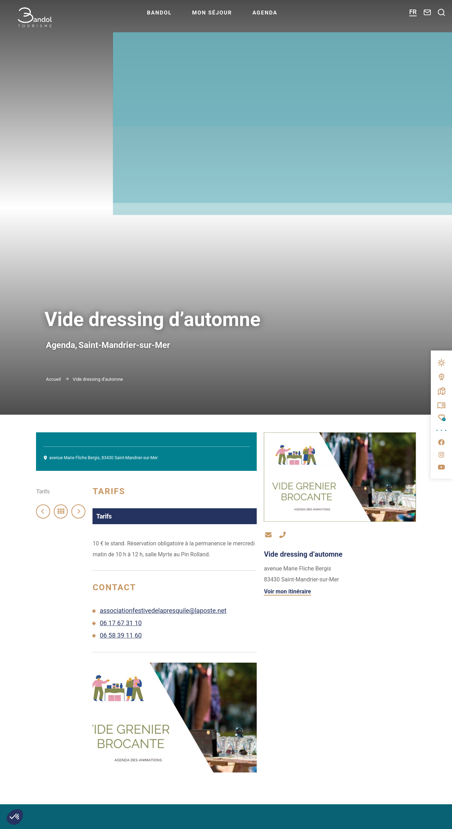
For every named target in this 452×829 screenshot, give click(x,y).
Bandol (171, 16)
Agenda (280, 16)
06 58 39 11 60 (121, 642)
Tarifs (42, 491)
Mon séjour (225, 16)
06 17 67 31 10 (121, 630)
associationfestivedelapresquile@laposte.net (163, 617)
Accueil (53, 379)
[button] (14, 817)
